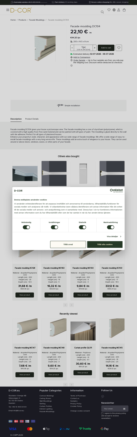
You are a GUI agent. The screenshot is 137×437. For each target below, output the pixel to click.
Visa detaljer (112, 236)
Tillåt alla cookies (105, 244)
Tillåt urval (68, 244)
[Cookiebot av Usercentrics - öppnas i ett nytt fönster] (112, 191)
